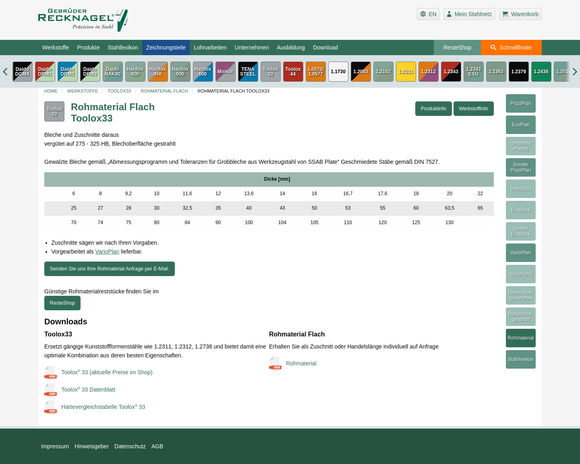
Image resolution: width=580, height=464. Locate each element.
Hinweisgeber (92, 446)
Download (325, 47)
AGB (157, 446)
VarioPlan (107, 251)
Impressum (55, 446)
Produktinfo (433, 108)
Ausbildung (291, 47)
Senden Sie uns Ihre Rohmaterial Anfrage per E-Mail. (110, 269)
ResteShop (457, 47)
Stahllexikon (123, 47)
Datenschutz (130, 446)
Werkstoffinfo (473, 108)
